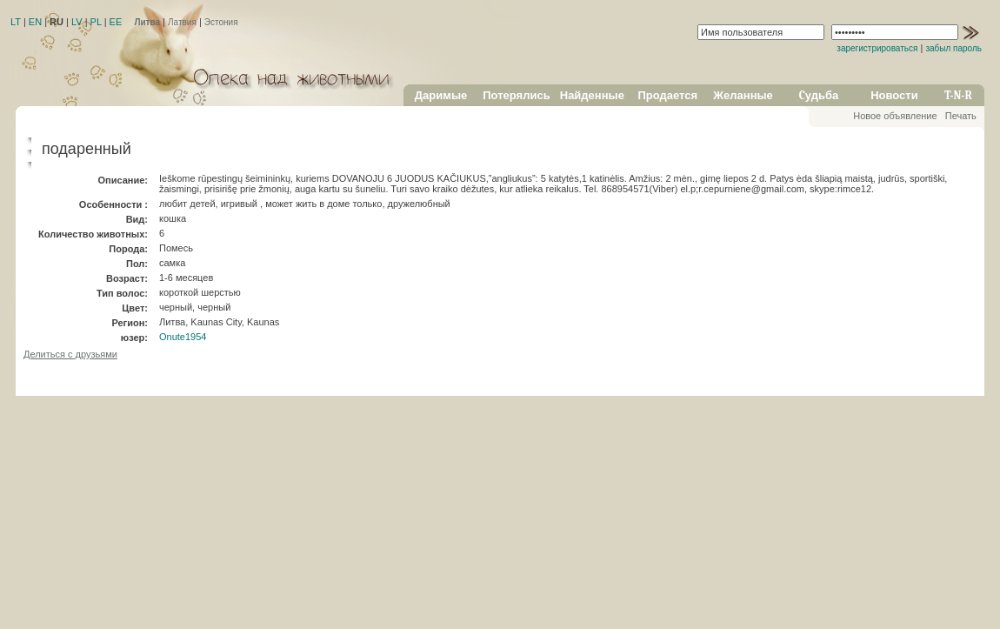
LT (15, 22)
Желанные (743, 95)
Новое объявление (895, 115)
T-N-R (958, 95)
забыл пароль (953, 48)
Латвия (182, 22)
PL (96, 22)
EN (35, 22)
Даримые (441, 95)
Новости (894, 95)
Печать (961, 115)
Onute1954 (182, 336)
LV (77, 22)
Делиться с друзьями (70, 354)
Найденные (592, 95)
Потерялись (516, 95)
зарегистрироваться (877, 48)
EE (116, 22)
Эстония (221, 22)
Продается (667, 95)
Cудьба (819, 95)
